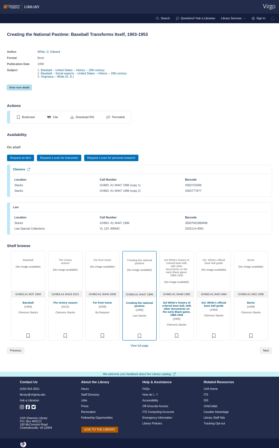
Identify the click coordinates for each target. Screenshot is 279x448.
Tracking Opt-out (214, 423)
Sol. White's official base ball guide (213, 304)
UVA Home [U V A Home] (211, 388)
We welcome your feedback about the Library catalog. (139, 374)
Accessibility (150, 400)
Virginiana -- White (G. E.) (57, 76)
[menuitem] (163, 18)
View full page (139, 345)
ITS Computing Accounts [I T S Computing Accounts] (158, 411)
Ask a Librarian (29, 400)
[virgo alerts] (272, 18)
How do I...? (150, 394)
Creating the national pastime (139, 304)
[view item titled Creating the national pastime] (139, 270)
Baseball (28, 302)
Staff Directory (90, 394)
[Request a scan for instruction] (59, 158)
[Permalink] (115, 117)
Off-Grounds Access (155, 406)
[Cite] (52, 117)
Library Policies (152, 423)
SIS (206, 400)
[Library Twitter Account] (34, 407)
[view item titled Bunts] (251, 270)
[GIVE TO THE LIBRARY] (99, 429)
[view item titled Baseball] (28, 270)
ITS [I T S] (206, 394)
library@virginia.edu (32, 394)
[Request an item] (20, 158)
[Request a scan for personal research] (111, 158)
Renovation (88, 411)
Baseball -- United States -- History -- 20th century (73, 70)
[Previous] (15, 350)
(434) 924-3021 (29, 388)
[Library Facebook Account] (29, 407)
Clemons (22, 169)
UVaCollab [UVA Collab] (210, 406)
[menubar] (210, 18)
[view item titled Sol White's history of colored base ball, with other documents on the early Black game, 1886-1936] (177, 270)
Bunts (251, 302)
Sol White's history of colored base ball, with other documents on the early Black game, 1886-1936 (176, 308)
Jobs (84, 400)
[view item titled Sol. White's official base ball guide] (214, 270)
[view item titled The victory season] (65, 270)
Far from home (102, 302)
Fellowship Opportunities (97, 417)
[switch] (25, 117)
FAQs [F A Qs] (146, 388)
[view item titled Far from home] (102, 270)
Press (84, 406)
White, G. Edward (48, 51)
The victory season (65, 302)
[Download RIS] (82, 117)
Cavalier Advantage (216, 411)
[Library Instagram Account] (23, 407)
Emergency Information (157, 417)
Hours (85, 388)
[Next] (266, 350)
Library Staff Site (214, 417)
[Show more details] (19, 87)
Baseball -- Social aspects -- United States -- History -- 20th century (84, 73)
